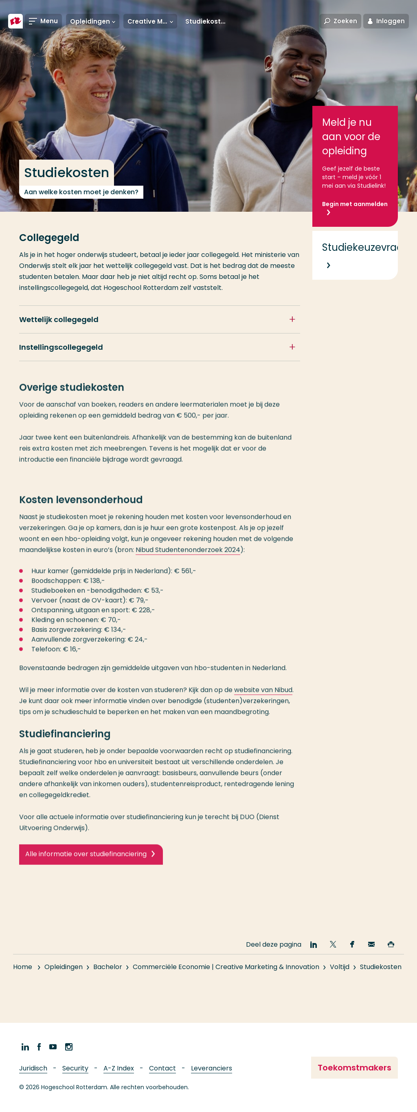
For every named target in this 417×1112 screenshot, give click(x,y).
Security (75, 1068)
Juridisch (33, 1068)
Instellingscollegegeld (61, 347)
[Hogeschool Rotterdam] (15, 21)
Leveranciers (211, 1068)
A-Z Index (118, 1068)
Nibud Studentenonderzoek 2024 (188, 557)
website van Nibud (263, 697)
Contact (162, 1068)
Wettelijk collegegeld (59, 319)
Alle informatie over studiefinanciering (86, 861)
